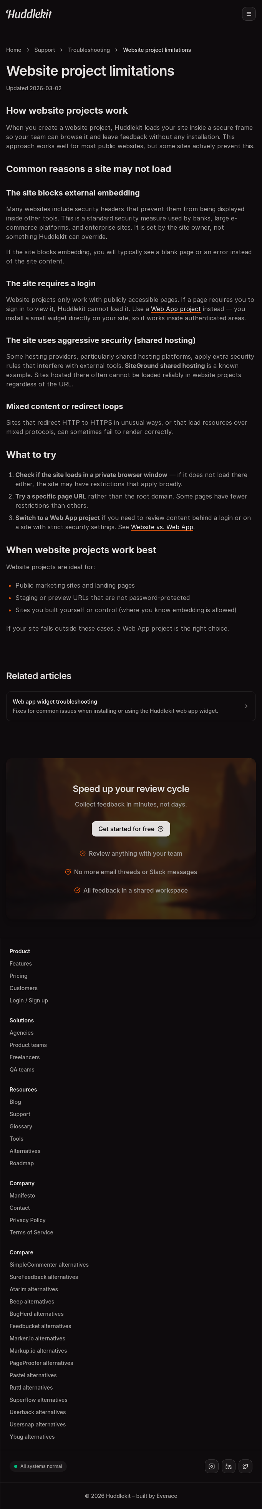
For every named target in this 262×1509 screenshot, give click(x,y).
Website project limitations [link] (157, 49)
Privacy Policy (28, 1220)
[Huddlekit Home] (29, 14)
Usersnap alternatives (38, 1424)
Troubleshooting (89, 49)
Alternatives (25, 1151)
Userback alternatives (38, 1412)
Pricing (19, 975)
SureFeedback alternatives (44, 1277)
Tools (16, 1138)
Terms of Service (31, 1232)
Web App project (176, 309)
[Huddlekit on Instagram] (212, 1466)
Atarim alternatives (34, 1289)
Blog (15, 1101)
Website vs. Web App (162, 527)
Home (14, 49)
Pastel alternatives (33, 1375)
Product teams (28, 1045)
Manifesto (22, 1195)
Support (45, 49)
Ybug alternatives (32, 1436)
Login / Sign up (29, 1000)
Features (21, 963)
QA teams (22, 1069)
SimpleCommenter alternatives (49, 1264)
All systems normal (38, 1466)
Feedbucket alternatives (40, 1326)
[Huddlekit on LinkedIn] (228, 1466)
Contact (20, 1207)
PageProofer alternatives (41, 1363)
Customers (24, 988)
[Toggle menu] (249, 14)
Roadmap (22, 1163)
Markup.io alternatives (38, 1350)
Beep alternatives (32, 1301)
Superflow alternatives (39, 1399)
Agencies (22, 1032)
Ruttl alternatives (31, 1387)
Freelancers (25, 1057)
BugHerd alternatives (37, 1313)
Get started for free (126, 829)
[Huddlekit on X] (245, 1466)
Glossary (21, 1126)
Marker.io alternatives (37, 1338)
